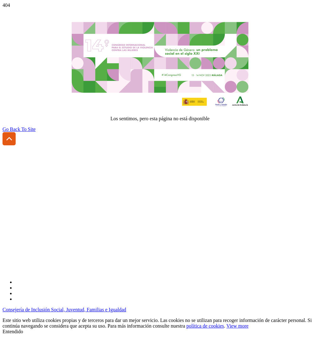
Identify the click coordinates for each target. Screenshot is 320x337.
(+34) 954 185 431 (37, 204)
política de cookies (205, 326)
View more (237, 326)
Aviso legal (14, 230)
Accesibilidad (16, 219)
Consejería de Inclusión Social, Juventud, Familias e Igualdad (64, 309)
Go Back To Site (19, 129)
